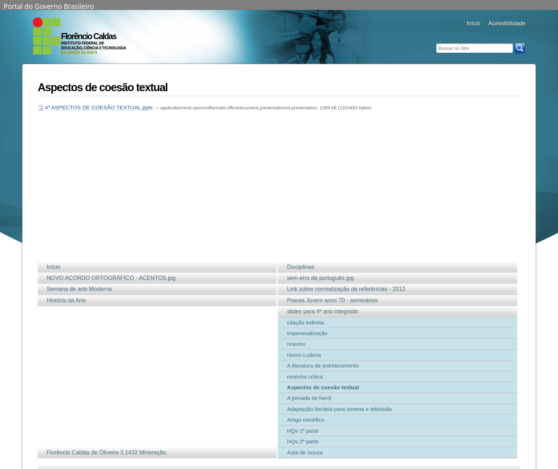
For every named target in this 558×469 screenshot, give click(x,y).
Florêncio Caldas (88, 36)
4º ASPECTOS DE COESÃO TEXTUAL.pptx (96, 107)
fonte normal (510, 32)
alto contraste (492, 32)
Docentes (473, 32)
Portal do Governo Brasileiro (49, 5)
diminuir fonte (519, 32)
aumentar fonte (501, 32)
